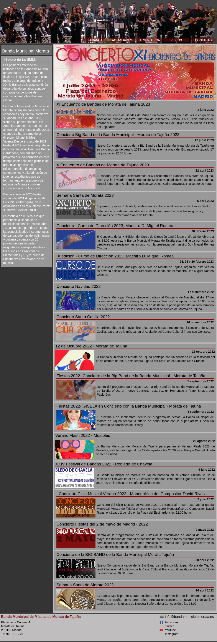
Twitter (169, 626)
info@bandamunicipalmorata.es (189, 617)
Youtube (170, 630)
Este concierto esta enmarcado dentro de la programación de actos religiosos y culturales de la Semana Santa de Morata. (135, 206)
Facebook (171, 622)
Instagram (171, 634)
